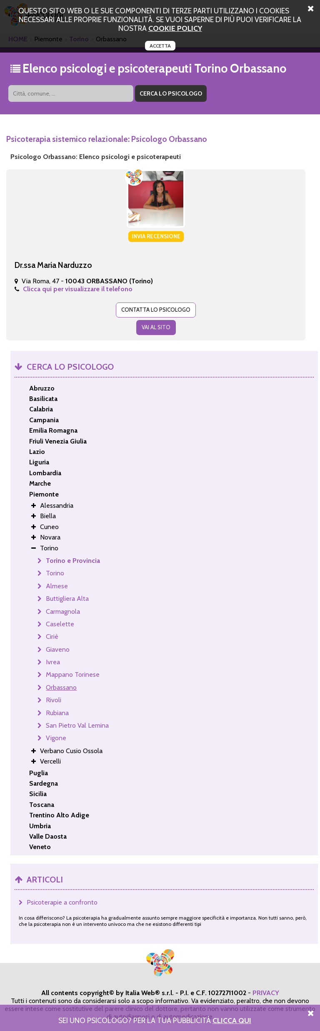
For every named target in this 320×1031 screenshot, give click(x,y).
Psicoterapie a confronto (62, 902)
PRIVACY (265, 993)
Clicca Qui (231, 1020)
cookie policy (175, 28)
